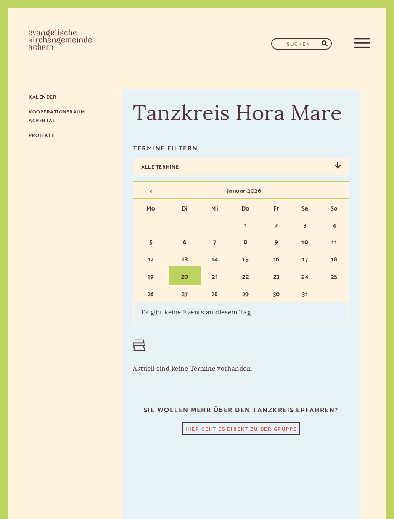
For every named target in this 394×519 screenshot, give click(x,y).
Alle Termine (160, 166)
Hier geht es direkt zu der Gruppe (241, 428)
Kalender (42, 96)
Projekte (41, 134)
